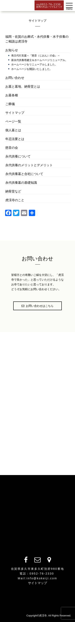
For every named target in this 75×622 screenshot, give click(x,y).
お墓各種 (11, 95)
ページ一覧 (13, 121)
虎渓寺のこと (14, 200)
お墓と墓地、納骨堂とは (22, 86)
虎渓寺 (14, 5)
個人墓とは (13, 130)
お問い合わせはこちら (37, 305)
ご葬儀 (10, 104)
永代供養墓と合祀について (24, 174)
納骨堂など (13, 191)
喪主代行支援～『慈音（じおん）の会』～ (35, 55)
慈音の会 (11, 147)
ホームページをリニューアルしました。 (34, 64)
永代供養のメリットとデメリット (29, 165)
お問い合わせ (14, 77)
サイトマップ (14, 112)
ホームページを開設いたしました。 (31, 69)
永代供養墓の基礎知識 (21, 182)
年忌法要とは (14, 139)
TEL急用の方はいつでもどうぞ (49, 5)
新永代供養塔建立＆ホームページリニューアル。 (39, 60)
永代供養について (18, 156)
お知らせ (11, 50)
